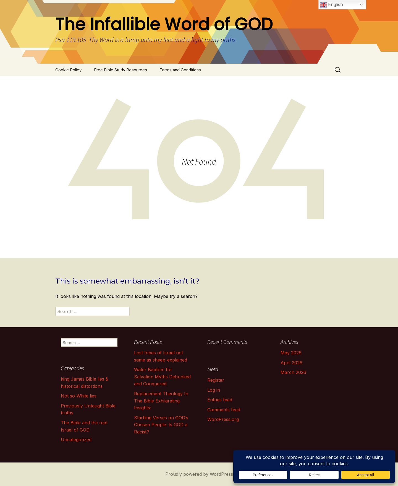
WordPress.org (223, 419)
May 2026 (291, 352)
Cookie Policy (68, 69)
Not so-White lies (78, 396)
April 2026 (291, 362)
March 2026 (293, 372)
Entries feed (219, 399)
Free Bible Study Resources (120, 69)
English (331, 5)
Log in (213, 390)
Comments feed (223, 409)
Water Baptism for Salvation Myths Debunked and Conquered (162, 376)
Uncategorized (76, 439)
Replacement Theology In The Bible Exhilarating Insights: (161, 400)
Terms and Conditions (180, 69)
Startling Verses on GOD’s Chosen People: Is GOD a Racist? (161, 425)
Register (215, 380)
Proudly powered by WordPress (199, 474)
